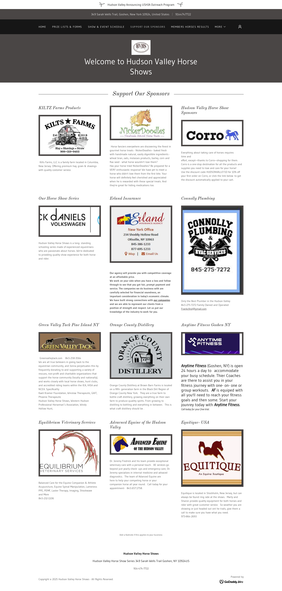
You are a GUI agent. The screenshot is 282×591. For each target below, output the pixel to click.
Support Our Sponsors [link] (147, 26)
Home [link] (42, 26)
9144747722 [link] (183, 14)
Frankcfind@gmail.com (194, 308)
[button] (220, 27)
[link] (141, 47)
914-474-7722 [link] (141, 568)
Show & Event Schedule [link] (106, 26)
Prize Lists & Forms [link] (67, 26)
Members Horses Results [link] (190, 26)
